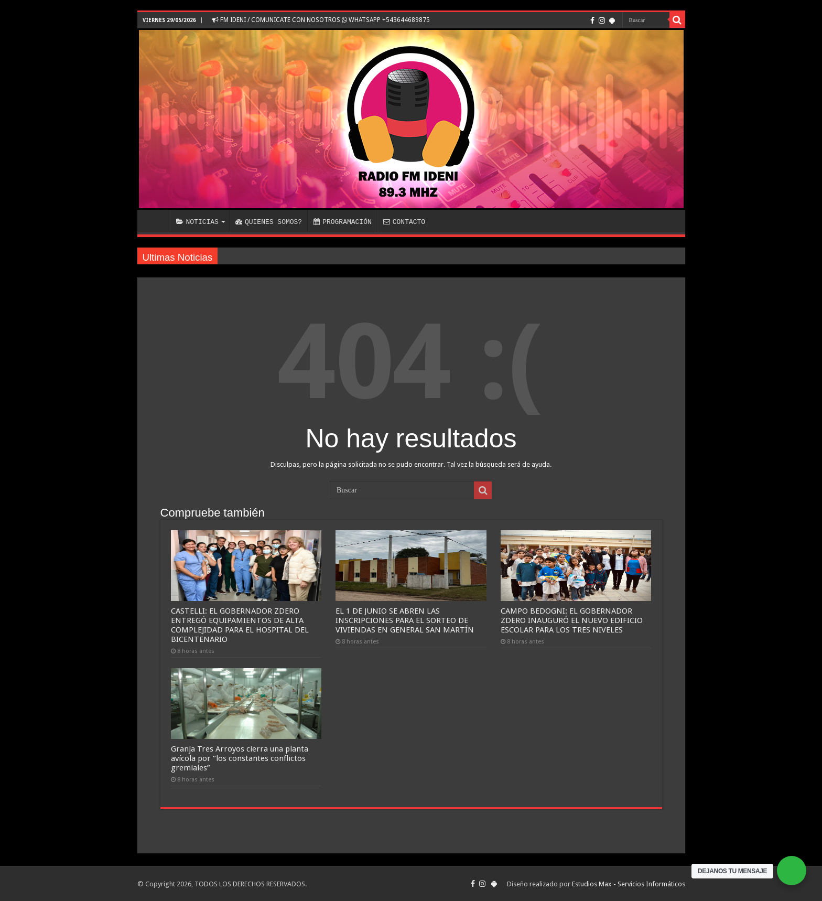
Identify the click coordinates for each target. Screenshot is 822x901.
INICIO (156, 221)
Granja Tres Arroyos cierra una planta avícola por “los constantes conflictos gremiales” (239, 758)
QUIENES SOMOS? (268, 222)
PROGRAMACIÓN (342, 222)
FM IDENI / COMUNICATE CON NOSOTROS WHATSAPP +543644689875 (321, 20)
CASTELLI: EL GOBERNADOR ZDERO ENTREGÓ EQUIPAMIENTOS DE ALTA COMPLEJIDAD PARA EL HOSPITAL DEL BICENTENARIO (240, 625)
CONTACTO (404, 222)
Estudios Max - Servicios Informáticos (628, 884)
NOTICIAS (197, 222)
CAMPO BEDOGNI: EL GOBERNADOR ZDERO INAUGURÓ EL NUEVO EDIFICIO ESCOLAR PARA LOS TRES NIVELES (572, 620)
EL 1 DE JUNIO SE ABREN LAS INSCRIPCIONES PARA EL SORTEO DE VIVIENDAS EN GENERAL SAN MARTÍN (405, 620)
